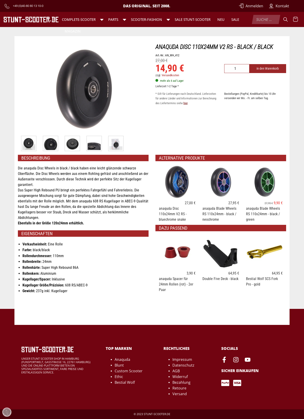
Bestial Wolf (125, 382)
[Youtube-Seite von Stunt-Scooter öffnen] (248, 360)
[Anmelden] (251, 6)
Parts (113, 19)
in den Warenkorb (268, 69)
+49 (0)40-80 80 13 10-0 (28, 6)
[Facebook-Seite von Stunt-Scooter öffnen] (224, 360)
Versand (179, 393)
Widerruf (180, 376)
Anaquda (122, 359)
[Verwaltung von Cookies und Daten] (7, 412)
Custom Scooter (129, 370)
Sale (235, 19)
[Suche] (285, 19)
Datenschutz (183, 365)
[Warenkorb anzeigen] (295, 19)
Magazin (73, 31)
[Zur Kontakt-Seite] (279, 6)
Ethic (119, 376)
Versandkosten (170, 75)
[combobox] (266, 19)
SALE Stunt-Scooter (192, 19)
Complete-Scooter (79, 19)
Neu (220, 19)
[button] (101, 19)
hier (185, 103)
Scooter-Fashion (146, 19)
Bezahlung (181, 382)
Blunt (119, 365)
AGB (176, 370)
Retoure (179, 388)
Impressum (182, 359)
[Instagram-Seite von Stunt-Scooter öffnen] (236, 360)
